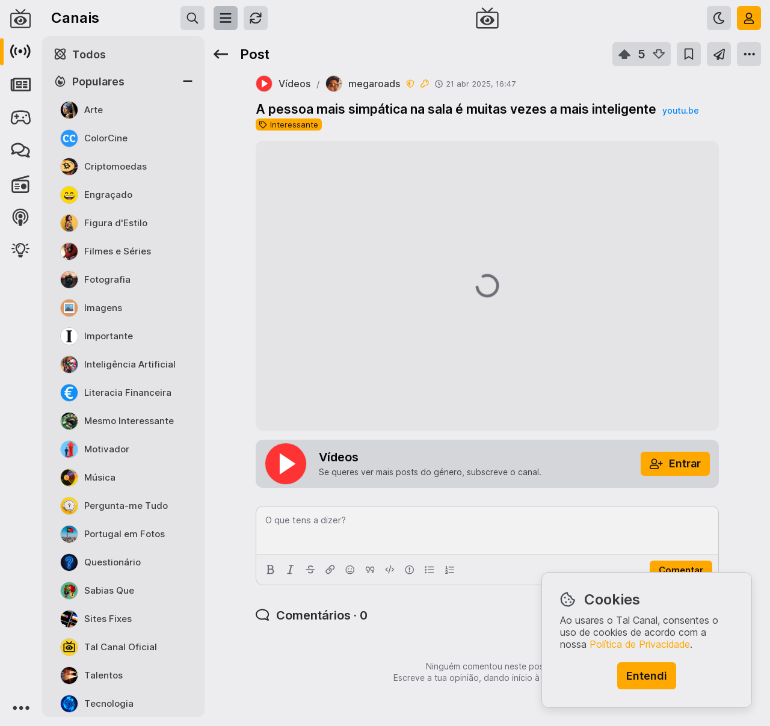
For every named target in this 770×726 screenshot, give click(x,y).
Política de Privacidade (640, 644)
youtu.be (680, 110)
